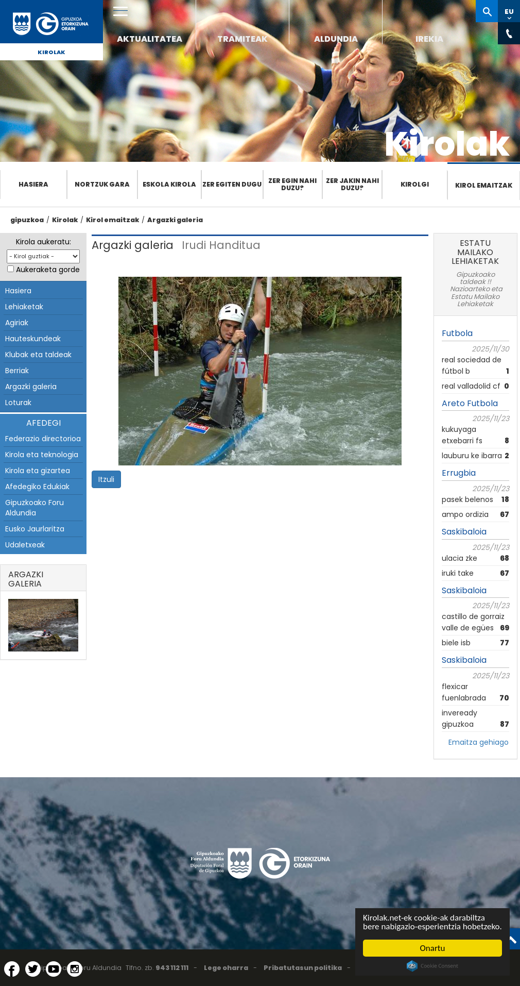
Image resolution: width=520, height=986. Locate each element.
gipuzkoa (27, 219)
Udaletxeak (25, 545)
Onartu (432, 948)
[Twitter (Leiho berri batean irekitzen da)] (33, 969)
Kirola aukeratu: (43, 242)
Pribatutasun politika (303, 967)
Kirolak (51, 52)
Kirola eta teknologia (41, 454)
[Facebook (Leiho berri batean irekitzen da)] (12, 969)
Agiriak (16, 322)
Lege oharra (226, 967)
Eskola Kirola (169, 184)
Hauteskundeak (33, 338)
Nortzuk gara (102, 184)
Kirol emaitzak (483, 185)
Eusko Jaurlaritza (34, 529)
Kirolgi (415, 184)
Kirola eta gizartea (37, 470)
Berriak (17, 370)
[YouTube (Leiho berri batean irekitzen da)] (53, 969)
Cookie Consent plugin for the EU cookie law (432, 966)
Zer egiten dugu (232, 184)
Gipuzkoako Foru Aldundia (34, 507)
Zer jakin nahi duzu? (352, 184)
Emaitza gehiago (478, 742)
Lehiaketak (24, 307)
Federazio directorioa (43, 438)
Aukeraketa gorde (48, 269)
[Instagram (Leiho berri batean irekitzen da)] (74, 969)
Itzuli (106, 479)
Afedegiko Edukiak (37, 486)
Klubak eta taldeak (38, 354)
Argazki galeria (175, 219)
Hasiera (33, 184)
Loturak (18, 402)
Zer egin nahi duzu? (292, 184)
